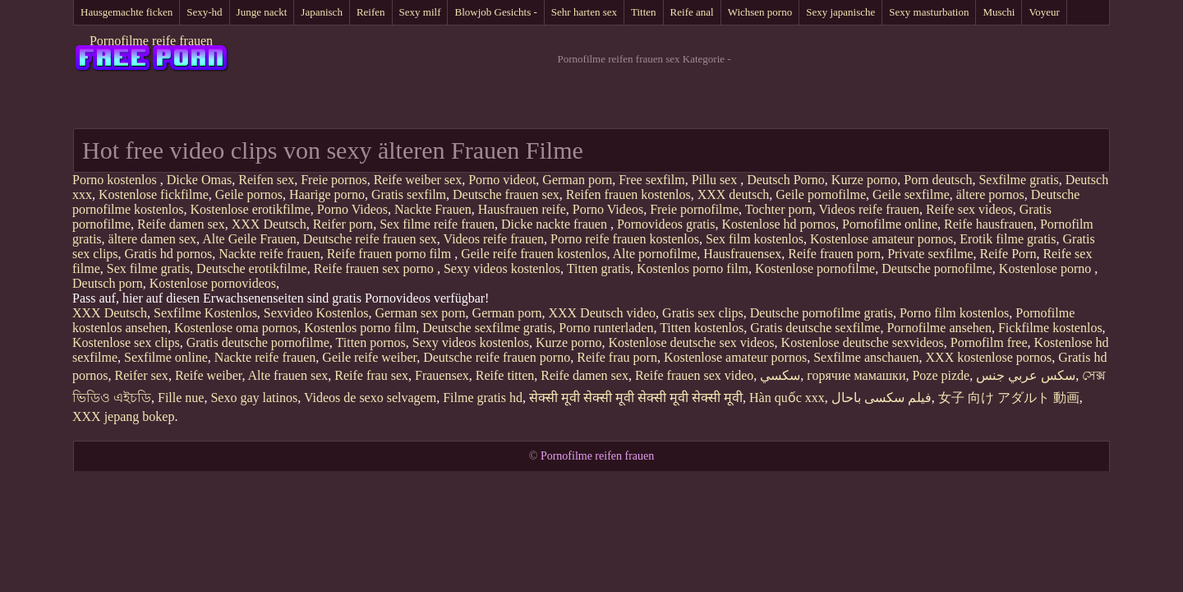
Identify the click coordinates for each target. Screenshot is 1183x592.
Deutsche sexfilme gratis (487, 328)
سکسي (780, 375)
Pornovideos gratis (666, 224)
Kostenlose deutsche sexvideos (862, 342)
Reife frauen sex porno (375, 268)
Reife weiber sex (418, 180)
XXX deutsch (733, 194)
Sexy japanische (840, 12)
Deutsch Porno (786, 180)
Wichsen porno (760, 12)
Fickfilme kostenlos (1050, 328)
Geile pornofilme (821, 194)
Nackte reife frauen (269, 254)
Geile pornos (249, 194)
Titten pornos (371, 342)
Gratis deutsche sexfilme (815, 328)
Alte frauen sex (288, 375)
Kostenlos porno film (692, 268)
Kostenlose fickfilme (154, 194)
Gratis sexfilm (408, 194)
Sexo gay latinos (253, 398)
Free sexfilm (651, 180)
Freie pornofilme (694, 209)
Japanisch (322, 12)
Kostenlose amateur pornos (881, 239)
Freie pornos (333, 180)
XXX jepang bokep (123, 416)
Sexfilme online (166, 357)
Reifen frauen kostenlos (628, 194)
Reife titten (505, 375)
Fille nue (181, 398)
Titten (643, 12)
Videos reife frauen (869, 209)
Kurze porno (864, 180)
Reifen (371, 12)
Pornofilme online (889, 224)
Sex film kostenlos (754, 239)
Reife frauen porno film (391, 254)
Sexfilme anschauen (865, 357)
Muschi (999, 12)
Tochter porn (778, 209)
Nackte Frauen (433, 209)
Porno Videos (352, 209)
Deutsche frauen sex (506, 194)
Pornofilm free (989, 342)
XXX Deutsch (269, 224)
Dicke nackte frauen (555, 224)
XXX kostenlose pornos (989, 357)
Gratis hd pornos (169, 254)
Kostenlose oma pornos (235, 328)
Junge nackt (262, 12)
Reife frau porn (617, 357)
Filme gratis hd (482, 398)
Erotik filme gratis (1008, 239)
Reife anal (692, 12)
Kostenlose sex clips (126, 342)
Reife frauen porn (834, 254)
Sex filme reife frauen (437, 224)
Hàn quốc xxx (787, 398)
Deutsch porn (107, 283)
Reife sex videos (969, 209)
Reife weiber (208, 375)
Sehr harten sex (584, 12)
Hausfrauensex (742, 254)
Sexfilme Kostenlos (205, 313)
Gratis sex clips (702, 313)
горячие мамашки (856, 375)
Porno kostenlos (116, 180)
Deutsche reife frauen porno (496, 357)
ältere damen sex (152, 239)
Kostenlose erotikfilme (251, 209)
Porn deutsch (938, 180)
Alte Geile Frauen (249, 239)
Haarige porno (327, 194)
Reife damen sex (181, 224)
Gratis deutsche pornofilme (257, 342)
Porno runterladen (606, 328)
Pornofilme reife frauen (151, 41)
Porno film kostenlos (954, 313)
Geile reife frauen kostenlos (533, 254)
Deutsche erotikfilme (251, 268)
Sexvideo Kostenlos (316, 313)
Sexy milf (420, 12)
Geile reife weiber (369, 357)
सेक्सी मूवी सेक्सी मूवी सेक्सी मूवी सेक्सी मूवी (636, 398)
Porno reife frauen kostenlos (624, 239)
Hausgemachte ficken (127, 12)
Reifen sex (266, 180)
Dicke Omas (199, 180)
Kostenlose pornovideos (213, 283)
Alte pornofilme (655, 254)
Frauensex (442, 375)
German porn (577, 180)
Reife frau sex (371, 375)
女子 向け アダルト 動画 (1008, 398)
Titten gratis (598, 268)
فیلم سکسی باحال (881, 398)
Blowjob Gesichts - (495, 12)
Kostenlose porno (1046, 268)
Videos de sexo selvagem (370, 398)
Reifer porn (343, 224)
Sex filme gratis (148, 268)
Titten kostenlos (701, 328)
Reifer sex (141, 375)
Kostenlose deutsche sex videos (691, 342)
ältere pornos (990, 194)
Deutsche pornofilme (936, 268)
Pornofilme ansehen (939, 328)
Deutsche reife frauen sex (370, 239)
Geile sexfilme (911, 194)
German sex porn (420, 313)
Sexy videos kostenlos (502, 268)
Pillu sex (716, 180)
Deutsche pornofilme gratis (821, 313)
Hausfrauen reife (522, 209)
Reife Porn (1008, 254)
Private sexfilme (930, 254)
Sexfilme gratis (1018, 180)
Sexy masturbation (929, 12)
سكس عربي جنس (1025, 375)
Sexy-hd (204, 12)
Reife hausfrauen (988, 224)
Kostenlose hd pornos (778, 224)
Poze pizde (940, 375)
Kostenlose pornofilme (815, 268)
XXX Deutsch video (602, 313)
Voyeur (1044, 12)
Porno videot (502, 180)
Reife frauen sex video (694, 375)
